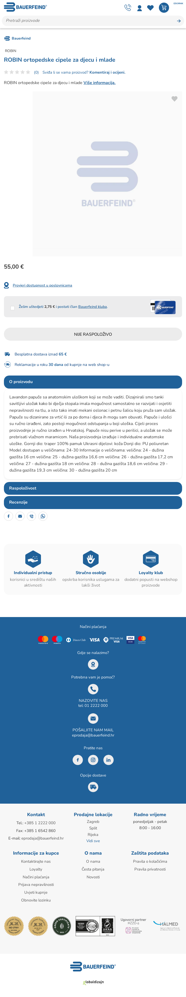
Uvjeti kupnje (35, 890)
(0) (36, 72)
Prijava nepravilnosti (36, 883)
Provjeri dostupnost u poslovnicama (42, 285)
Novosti (93, 875)
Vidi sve (93, 840)
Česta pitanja (93, 868)
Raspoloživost (22, 488)
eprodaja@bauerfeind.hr (93, 735)
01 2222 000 (96, 705)
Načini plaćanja (36, 875)
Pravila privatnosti (150, 868)
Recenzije (18, 502)
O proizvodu (21, 382)
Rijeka (93, 834)
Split (93, 828)
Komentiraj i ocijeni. (106, 72)
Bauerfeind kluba (92, 306)
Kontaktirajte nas (36, 860)
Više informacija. (99, 83)
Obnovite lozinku (36, 898)
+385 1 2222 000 (40, 823)
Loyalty (35, 868)
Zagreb (93, 821)
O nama (93, 860)
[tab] (93, 382)
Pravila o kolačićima (150, 860)
